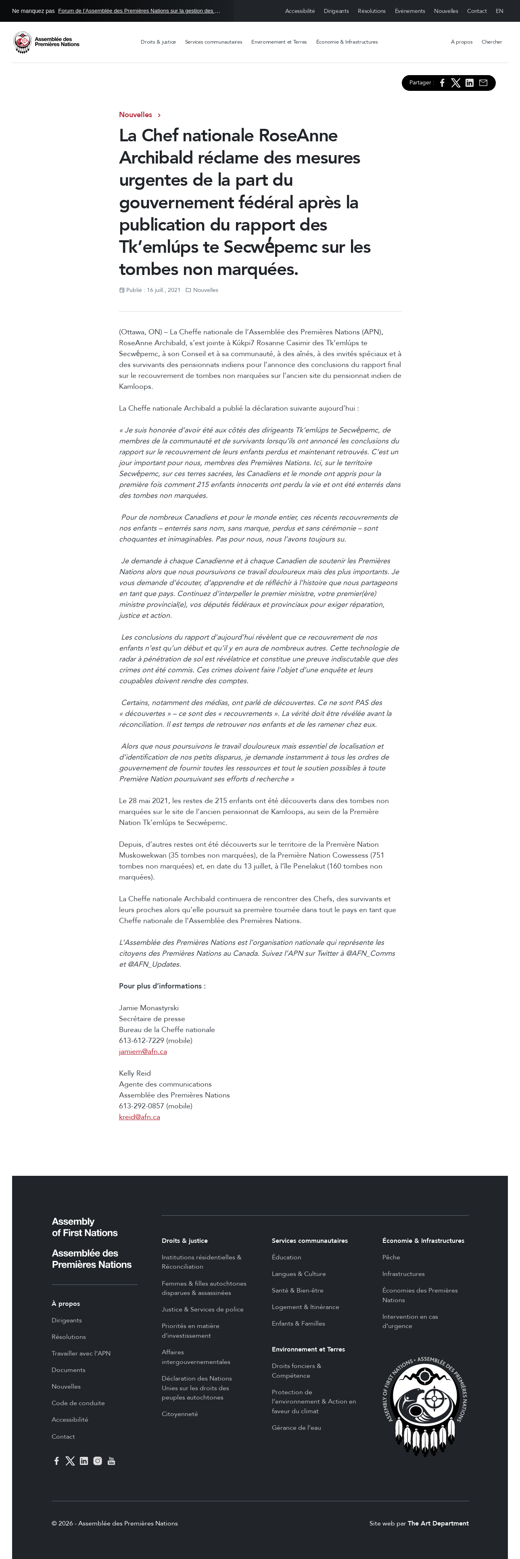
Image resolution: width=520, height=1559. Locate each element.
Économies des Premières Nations (420, 1295)
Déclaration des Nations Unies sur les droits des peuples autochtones (197, 1388)
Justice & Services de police (203, 1309)
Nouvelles (446, 11)
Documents (69, 1370)
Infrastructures (403, 1273)
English (499, 11)
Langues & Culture (299, 1273)
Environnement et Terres (279, 42)
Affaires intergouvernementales (196, 1357)
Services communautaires (213, 42)
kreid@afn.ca (139, 1117)
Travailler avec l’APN (81, 1353)
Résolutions (372, 11)
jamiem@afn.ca (143, 1052)
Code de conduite (78, 1403)
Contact (477, 11)
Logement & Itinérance (305, 1307)
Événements (410, 11)
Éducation (286, 1257)
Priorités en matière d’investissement (190, 1331)
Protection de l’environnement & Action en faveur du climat (314, 1402)
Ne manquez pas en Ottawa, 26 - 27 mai (117, 11)
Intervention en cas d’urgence (410, 1321)
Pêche (391, 1257)
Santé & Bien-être (298, 1290)
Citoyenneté (180, 1414)
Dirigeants (336, 11)
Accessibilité (300, 11)
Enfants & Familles (298, 1323)
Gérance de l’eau (296, 1427)
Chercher (492, 42)
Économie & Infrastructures (347, 42)
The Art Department (438, 1523)
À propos (462, 42)
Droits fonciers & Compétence (297, 1371)
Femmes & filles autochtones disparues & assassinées (204, 1288)
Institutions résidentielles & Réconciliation (202, 1262)
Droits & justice (158, 42)
